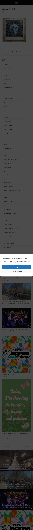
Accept (16, 267)
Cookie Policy (16, 274)
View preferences (16, 271)
